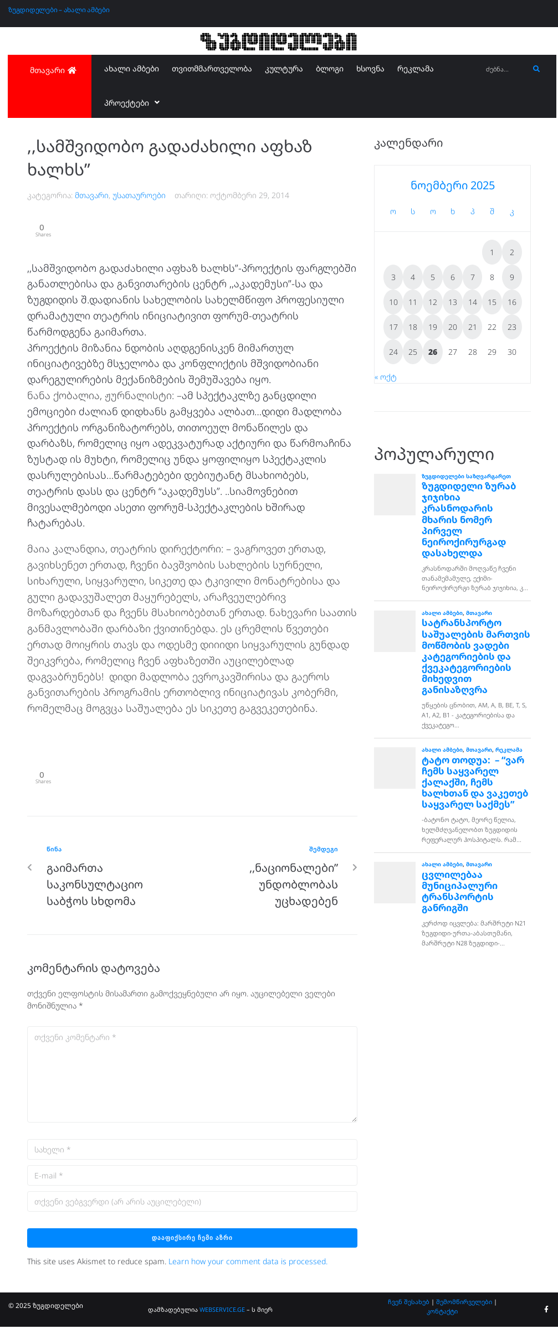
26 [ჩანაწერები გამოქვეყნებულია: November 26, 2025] (432, 352)
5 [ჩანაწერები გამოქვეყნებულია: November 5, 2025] (433, 277)
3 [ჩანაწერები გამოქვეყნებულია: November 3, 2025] (393, 277)
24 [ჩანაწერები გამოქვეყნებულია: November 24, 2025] (393, 352)
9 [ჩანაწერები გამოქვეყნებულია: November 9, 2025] (512, 277)
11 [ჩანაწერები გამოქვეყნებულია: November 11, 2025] (412, 302)
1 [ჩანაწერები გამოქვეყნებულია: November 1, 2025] (492, 252)
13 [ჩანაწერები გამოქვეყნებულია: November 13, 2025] (452, 302)
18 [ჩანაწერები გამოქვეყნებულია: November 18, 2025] (412, 327)
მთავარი (92, 195)
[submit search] (536, 69)
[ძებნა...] (505, 69)
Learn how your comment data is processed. (247, 1264)
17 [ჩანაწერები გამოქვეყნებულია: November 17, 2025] (393, 327)
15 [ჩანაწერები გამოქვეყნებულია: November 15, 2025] (492, 302)
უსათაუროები (139, 195)
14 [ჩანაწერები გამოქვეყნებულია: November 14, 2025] (472, 302)
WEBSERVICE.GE (223, 1312)
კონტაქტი (442, 1314)
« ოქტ (386, 376)
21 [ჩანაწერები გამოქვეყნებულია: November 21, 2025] (472, 327)
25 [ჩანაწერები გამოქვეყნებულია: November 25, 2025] (412, 352)
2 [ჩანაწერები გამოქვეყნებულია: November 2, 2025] (512, 252)
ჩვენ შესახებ (408, 1304)
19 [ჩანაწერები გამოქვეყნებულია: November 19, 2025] (432, 327)
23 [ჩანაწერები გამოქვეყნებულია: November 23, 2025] (512, 327)
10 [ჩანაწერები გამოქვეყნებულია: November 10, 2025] (393, 302)
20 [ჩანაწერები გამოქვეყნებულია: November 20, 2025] (452, 327)
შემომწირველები (464, 1304)
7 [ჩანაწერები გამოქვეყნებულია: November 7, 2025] (472, 277)
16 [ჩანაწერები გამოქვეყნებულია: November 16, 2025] (512, 302)
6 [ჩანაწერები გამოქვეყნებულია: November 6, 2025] (453, 277)
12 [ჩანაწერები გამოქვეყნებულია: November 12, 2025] (432, 302)
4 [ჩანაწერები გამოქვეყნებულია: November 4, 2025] (413, 277)
